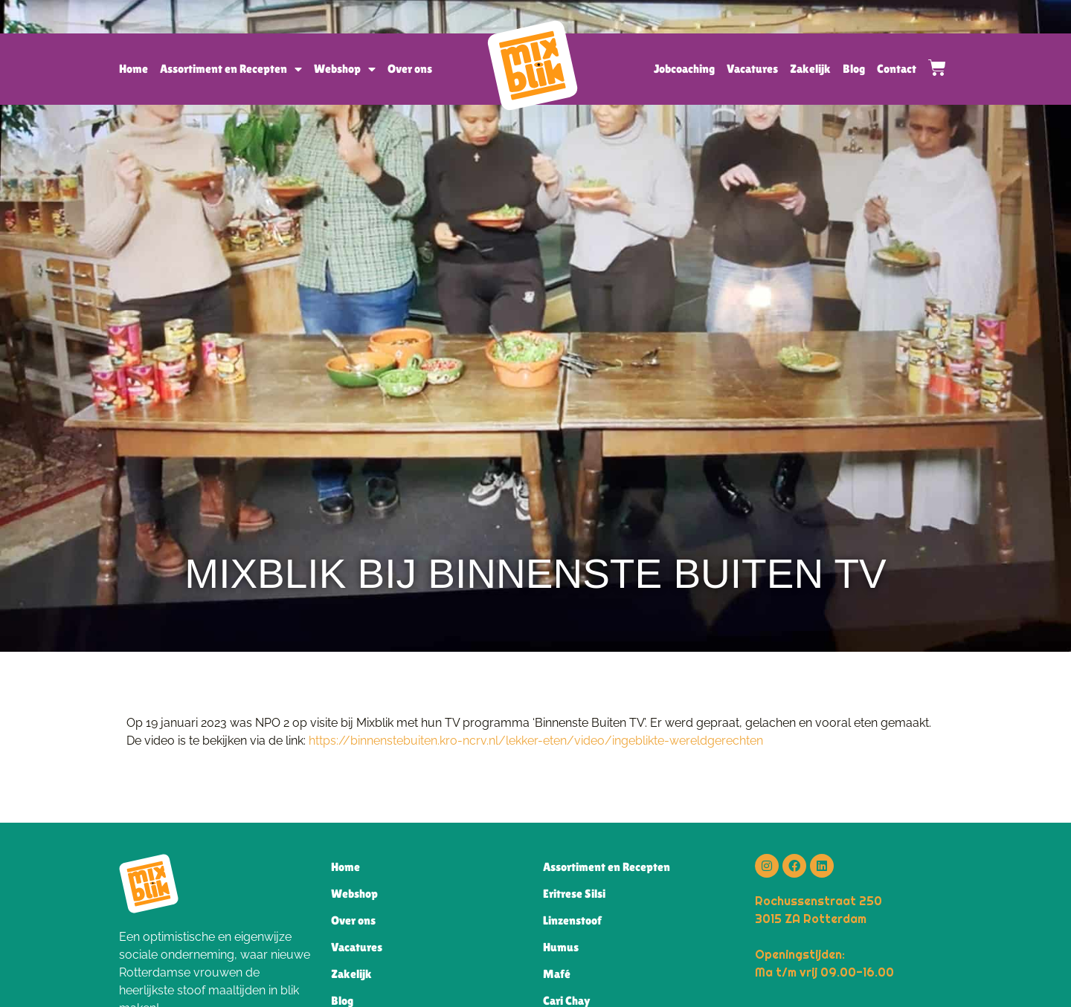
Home (133, 69)
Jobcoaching (684, 69)
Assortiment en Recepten (231, 69)
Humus (561, 947)
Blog (854, 69)
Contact (896, 69)
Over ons (409, 69)
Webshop (345, 69)
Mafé (556, 974)
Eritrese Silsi (574, 894)
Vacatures (752, 69)
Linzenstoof (572, 920)
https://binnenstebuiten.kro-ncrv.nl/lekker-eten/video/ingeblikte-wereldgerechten (536, 741)
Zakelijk (810, 69)
